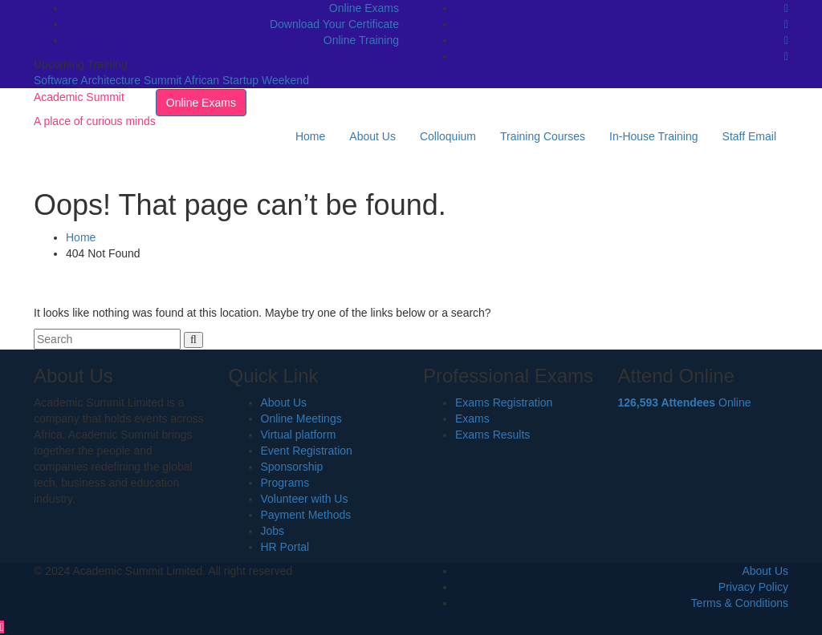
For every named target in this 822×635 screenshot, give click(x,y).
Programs (285, 482)
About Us (372, 136)
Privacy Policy (753, 586)
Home (310, 136)
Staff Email (749, 136)
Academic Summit (79, 97)
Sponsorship (292, 466)
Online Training (361, 40)
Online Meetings (301, 418)
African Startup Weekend (247, 80)
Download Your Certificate (334, 24)
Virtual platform (298, 434)
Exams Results (492, 434)
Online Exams (364, 8)
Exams (472, 418)
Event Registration (306, 450)
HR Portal (285, 546)
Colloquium (448, 136)
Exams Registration (503, 402)
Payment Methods (306, 514)
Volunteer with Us (304, 498)
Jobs (273, 530)
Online (684, 402)
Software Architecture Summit (109, 80)
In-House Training (653, 136)
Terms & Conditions (739, 603)
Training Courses (542, 136)
